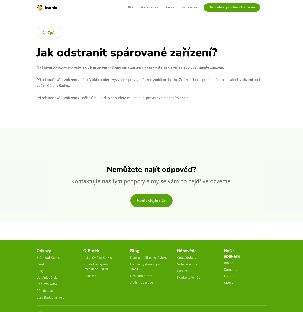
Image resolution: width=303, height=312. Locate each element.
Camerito (230, 270)
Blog (131, 7)
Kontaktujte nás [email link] (188, 277)
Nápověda (148, 7)
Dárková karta (47, 284)
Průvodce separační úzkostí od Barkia (97, 266)
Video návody (187, 264)
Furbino (229, 276)
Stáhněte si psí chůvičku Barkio (232, 7)
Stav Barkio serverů (51, 297)
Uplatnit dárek (47, 277)
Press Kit (89, 276)
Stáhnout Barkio (48, 258)
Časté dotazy (186, 258)
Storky (228, 283)
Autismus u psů (141, 282)
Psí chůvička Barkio (97, 258)
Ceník (170, 7)
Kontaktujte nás (151, 200)
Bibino (228, 263)
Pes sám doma (141, 276)
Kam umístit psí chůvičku (148, 258)
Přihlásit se (189, 7)
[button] (150, 7)
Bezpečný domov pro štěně (145, 266)
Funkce (182, 271)
